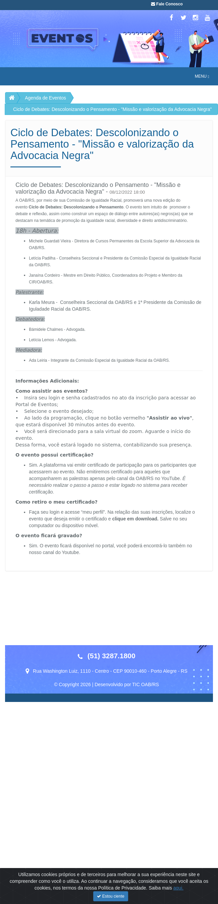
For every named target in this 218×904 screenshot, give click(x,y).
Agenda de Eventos (45, 98)
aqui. (178, 888)
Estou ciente (110, 896)
